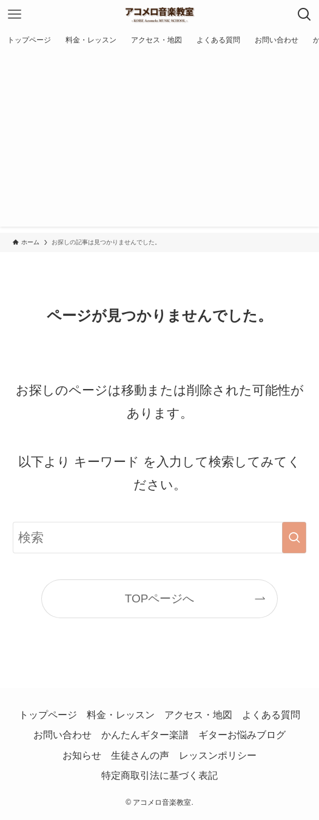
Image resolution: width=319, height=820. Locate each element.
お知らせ (81, 755)
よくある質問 (271, 715)
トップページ (48, 715)
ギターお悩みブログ (242, 735)
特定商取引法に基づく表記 (159, 775)
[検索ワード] (159, 537)
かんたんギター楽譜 (145, 735)
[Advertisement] (159, 142)
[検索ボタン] (304, 14)
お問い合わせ (62, 735)
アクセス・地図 (198, 715)
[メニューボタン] (14, 14)
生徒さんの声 (140, 755)
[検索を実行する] (294, 537)
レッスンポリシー (218, 755)
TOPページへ (160, 598)
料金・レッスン (121, 715)
